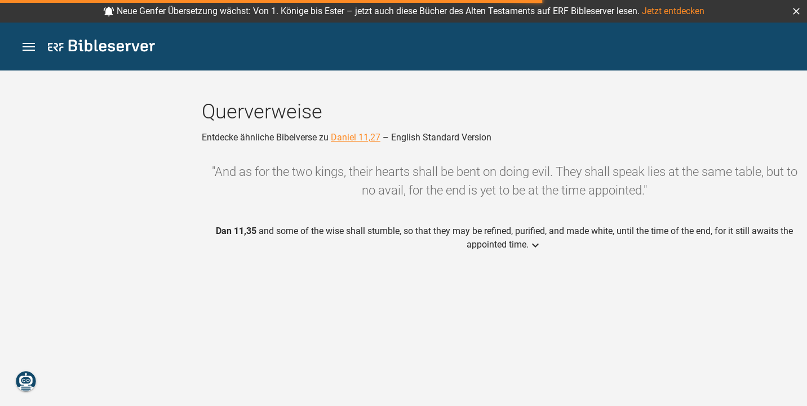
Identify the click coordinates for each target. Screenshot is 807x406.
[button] (796, 11)
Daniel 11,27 (355, 137)
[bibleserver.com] (101, 48)
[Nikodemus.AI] (26, 381)
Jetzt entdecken (673, 11)
